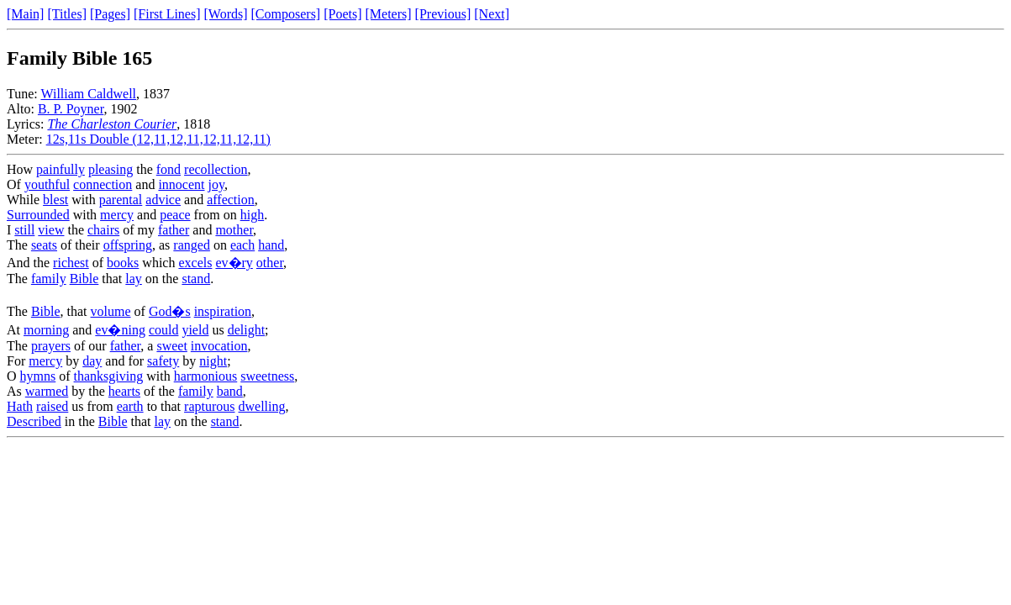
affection (231, 199)
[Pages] (110, 14)
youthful (47, 184)
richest (71, 262)
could (164, 330)
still (24, 230)
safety (163, 361)
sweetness (267, 376)
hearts (124, 391)
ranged (191, 245)
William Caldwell (88, 94)
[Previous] (443, 14)
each (242, 245)
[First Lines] (167, 14)
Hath (20, 406)
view (51, 230)
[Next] (491, 14)
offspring (127, 245)
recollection (216, 169)
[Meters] (389, 14)
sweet (171, 346)
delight (246, 330)
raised (52, 406)
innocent (181, 184)
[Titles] (67, 14)
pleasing (110, 169)
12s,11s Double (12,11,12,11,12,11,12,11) (158, 139)
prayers (51, 346)
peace (175, 215)
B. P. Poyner (70, 109)
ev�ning (120, 330)
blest (55, 199)
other (269, 262)
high (252, 215)
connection (102, 184)
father (173, 230)
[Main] (25, 14)
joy (216, 184)
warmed (47, 391)
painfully (60, 169)
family (48, 278)
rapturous (209, 406)
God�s (170, 311)
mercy (117, 215)
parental (121, 199)
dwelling (262, 406)
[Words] (226, 14)
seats (44, 245)
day (92, 361)
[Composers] (286, 14)
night (213, 361)
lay (133, 278)
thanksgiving (109, 376)
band (230, 391)
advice (163, 199)
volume (111, 311)
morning (46, 330)
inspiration (222, 311)
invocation (219, 346)
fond (168, 169)
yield (195, 330)
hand (271, 245)
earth (130, 406)
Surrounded (38, 215)
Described (34, 421)
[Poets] (342, 14)
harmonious (206, 376)
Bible (84, 278)
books (123, 262)
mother (234, 230)
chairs (103, 230)
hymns (38, 376)
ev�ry (233, 262)
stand (196, 278)
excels (195, 262)
